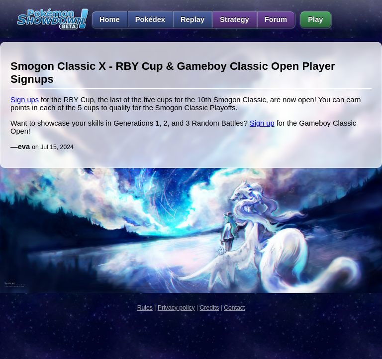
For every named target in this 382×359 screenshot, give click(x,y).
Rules (145, 307)
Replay (192, 19)
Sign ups (24, 100)
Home (106, 19)
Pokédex (150, 19)
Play (315, 19)
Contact (234, 307)
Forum (276, 19)
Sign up (262, 123)
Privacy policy (176, 307)
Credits (209, 307)
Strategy (234, 19)
